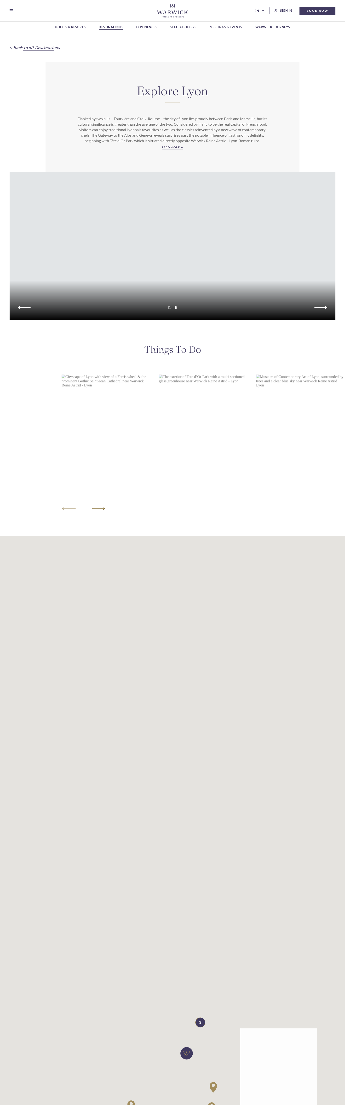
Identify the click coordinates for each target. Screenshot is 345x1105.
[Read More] (172, 148)
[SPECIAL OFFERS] (183, 27)
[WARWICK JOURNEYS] (272, 27)
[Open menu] (12, 10)
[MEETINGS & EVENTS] (226, 27)
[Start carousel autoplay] (169, 311)
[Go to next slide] (322, 311)
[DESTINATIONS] (110, 27)
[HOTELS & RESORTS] (70, 27)
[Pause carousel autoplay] (176, 311)
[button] (186, 1056)
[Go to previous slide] (24, 311)
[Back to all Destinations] (37, 47)
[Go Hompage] (172, 10)
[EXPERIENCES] (146, 27)
